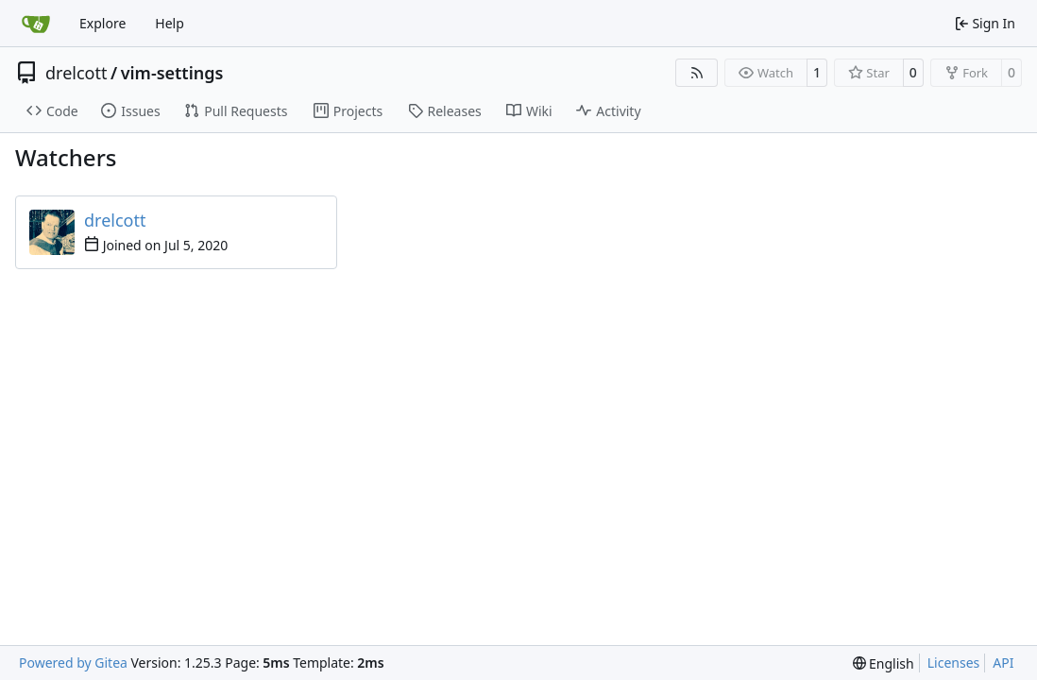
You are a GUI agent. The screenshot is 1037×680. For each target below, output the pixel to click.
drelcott (76, 72)
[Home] (35, 24)
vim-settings (172, 72)
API (1003, 663)
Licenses (953, 663)
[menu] (883, 663)
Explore (102, 23)
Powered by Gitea (73, 663)
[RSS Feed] (697, 73)
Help (169, 23)
